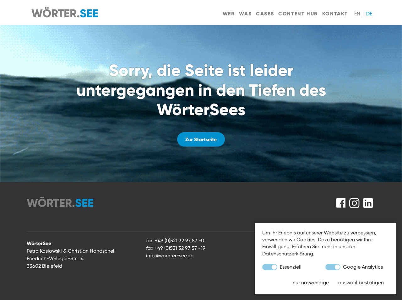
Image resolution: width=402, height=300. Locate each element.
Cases (265, 13)
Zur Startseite (201, 139)
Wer (229, 13)
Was (245, 13)
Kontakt (335, 13)
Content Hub (298, 13)
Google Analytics (354, 267)
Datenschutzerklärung (287, 254)
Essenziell (282, 267)
